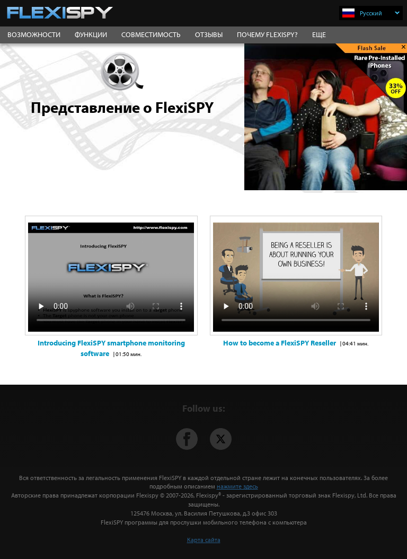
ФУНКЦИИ (91, 34)
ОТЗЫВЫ (209, 34)
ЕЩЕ (319, 34)
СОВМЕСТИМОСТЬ (151, 34)
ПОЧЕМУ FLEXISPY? (267, 34)
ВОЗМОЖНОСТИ (33, 34)
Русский (380, 13)
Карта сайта (203, 540)
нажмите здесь (237, 486)
